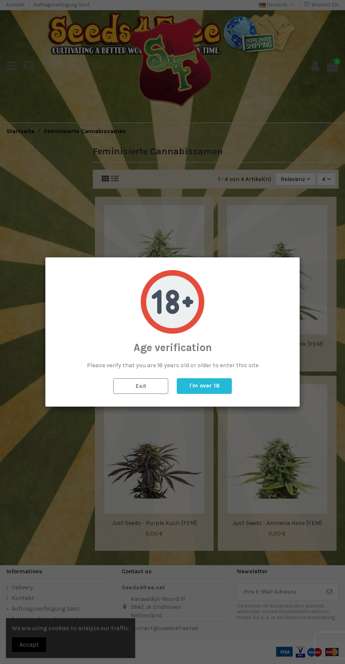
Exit (141, 386)
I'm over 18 (204, 385)
